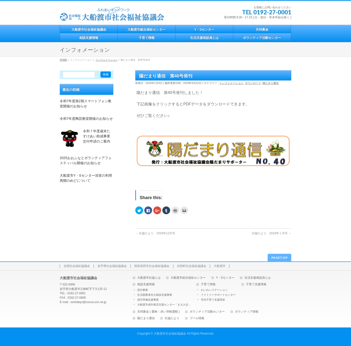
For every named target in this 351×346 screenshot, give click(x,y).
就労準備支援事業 (148, 299)
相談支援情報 (146, 284)
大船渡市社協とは (149, 277)
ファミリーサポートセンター (218, 294)
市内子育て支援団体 (213, 299)
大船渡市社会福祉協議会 (170, 333)
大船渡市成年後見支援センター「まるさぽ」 (164, 304)
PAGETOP (279, 257)
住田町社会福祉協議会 (191, 266)
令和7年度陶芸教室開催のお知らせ (86, 119)
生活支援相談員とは (257, 277)
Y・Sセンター (225, 277)
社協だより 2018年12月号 (155, 233)
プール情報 (197, 318)
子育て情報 (208, 284)
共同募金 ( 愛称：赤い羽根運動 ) (158, 311)
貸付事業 (142, 289)
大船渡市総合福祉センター (188, 277)
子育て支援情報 (256, 284)
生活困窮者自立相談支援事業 (154, 294)
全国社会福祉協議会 (77, 266)
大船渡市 (219, 266)
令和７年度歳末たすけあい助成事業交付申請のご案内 (96, 136)
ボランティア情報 (246, 311)
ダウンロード (253, 82)
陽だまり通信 (271, 82)
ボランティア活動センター (207, 311)
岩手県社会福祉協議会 (112, 266)
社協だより (172, 318)
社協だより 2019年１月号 (271, 233)
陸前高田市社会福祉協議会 (151, 266)
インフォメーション (231, 82)
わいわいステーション (214, 289)
